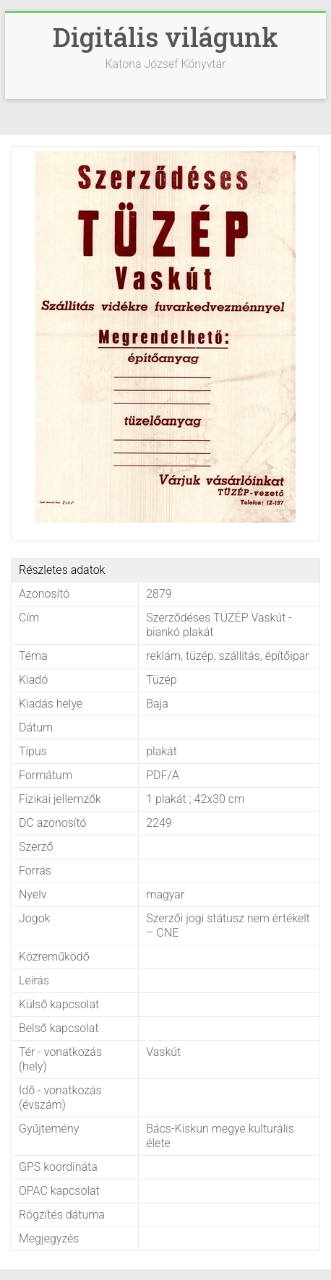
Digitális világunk (165, 37)
